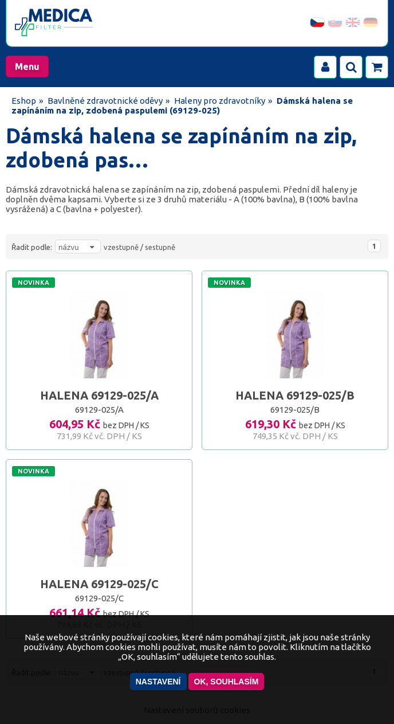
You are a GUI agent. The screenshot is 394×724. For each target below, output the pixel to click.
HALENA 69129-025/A (99, 395)
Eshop (23, 100)
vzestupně (121, 247)
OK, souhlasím (226, 681)
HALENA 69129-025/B (294, 395)
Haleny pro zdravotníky (219, 100)
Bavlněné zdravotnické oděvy (105, 100)
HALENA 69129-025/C (99, 583)
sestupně (160, 247)
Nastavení (158, 681)
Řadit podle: (31, 247)
